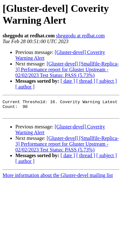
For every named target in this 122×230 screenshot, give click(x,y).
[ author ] (25, 86)
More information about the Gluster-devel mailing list (58, 178)
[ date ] (68, 81)
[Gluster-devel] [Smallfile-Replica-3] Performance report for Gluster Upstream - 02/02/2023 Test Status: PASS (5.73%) (67, 69)
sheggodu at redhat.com (80, 35)
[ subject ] (106, 81)
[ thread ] (85, 81)
